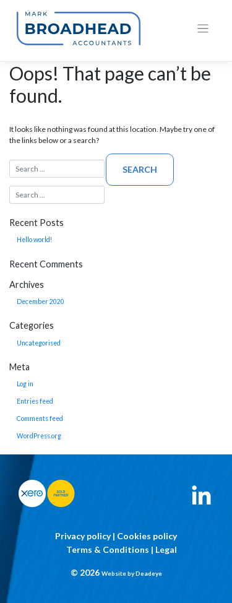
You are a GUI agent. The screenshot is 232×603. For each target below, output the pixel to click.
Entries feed (35, 401)
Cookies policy (147, 536)
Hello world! (34, 239)
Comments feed (40, 418)
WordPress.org (39, 436)
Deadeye (148, 573)
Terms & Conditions (107, 549)
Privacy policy (83, 536)
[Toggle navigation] (203, 29)
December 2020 (40, 301)
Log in (25, 384)
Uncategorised (39, 343)
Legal (166, 549)
